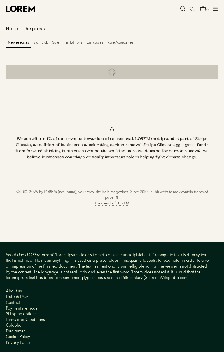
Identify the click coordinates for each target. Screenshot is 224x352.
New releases (18, 42)
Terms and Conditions (25, 320)
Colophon (15, 325)
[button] (182, 8)
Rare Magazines (120, 42)
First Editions (73, 42)
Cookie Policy (18, 337)
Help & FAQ (17, 297)
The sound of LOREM (112, 203)
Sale (55, 42)
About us (14, 291)
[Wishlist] (192, 8)
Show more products (112, 72)
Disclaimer (15, 331)
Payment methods (21, 308)
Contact (13, 303)
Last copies (95, 42)
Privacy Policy (18, 343)
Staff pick (40, 42)
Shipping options (21, 314)
